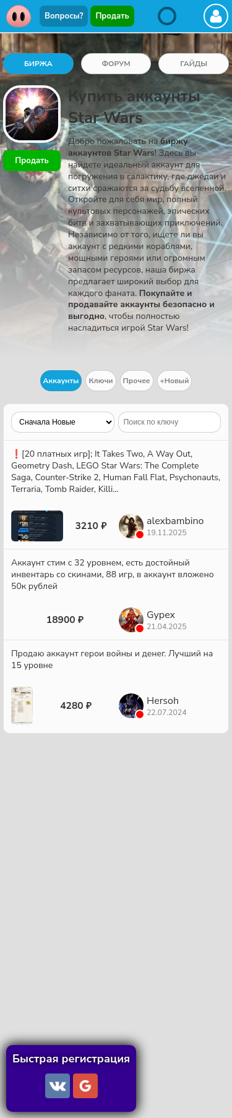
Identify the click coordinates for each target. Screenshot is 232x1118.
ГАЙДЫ (193, 64)
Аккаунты (61, 381)
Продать (112, 16)
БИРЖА (38, 64)
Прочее (136, 381)
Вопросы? (64, 16)
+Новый (174, 381)
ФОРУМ (115, 64)
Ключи (100, 381)
